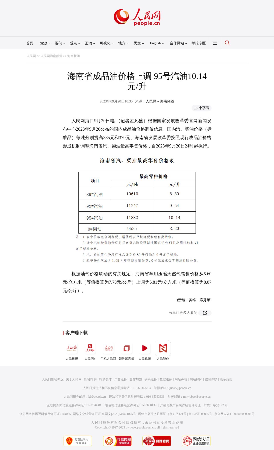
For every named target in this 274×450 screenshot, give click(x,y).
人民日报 (72, 350)
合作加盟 (136, 379)
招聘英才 (105, 379)
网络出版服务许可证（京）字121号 (162, 414)
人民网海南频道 (51, 56)
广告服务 (120, 379)
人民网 (31, 56)
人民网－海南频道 (160, 101)
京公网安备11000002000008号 (234, 414)
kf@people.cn (97, 396)
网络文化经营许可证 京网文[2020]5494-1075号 (104, 414)
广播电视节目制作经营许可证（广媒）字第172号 (193, 405)
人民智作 (163, 350)
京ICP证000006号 (200, 414)
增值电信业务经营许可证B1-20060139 (130, 405)
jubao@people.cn (180, 388)
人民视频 (144, 350)
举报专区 (199, 43)
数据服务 (166, 379)
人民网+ (90, 350)
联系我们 (226, 379)
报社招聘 (90, 379)
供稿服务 (150, 379)
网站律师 (196, 379)
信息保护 (211, 379)
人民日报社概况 (53, 379)
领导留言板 (126, 350)
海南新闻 (73, 56)
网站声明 (181, 379)
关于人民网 (74, 379)
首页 (29, 43)
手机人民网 (108, 350)
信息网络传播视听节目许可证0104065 (45, 414)
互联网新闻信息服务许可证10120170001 (74, 405)
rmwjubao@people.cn (197, 396)
